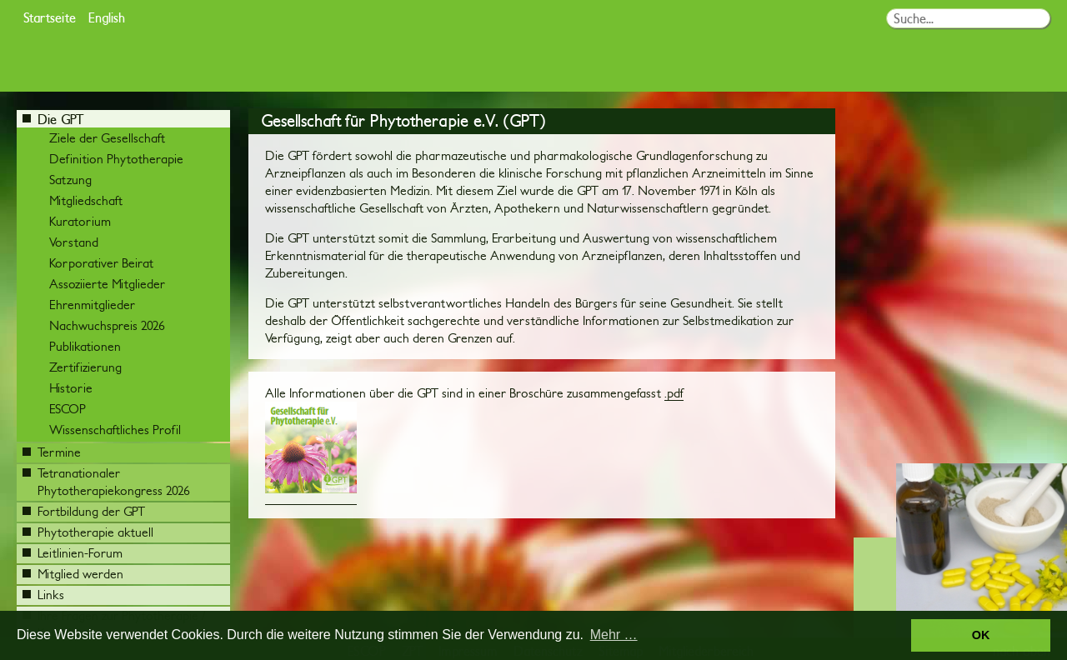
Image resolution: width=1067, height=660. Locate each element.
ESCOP (67, 409)
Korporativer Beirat (101, 263)
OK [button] (981, 635)
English (106, 17)
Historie (71, 388)
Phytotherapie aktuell (88, 532)
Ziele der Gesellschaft (107, 138)
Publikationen (85, 346)
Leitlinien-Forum (73, 553)
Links (43, 595)
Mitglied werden (73, 574)
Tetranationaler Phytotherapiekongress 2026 (106, 482)
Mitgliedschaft (86, 200)
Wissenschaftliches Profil (115, 429)
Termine (52, 452)
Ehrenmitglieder (92, 305)
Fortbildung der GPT (84, 511)
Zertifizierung (85, 367)
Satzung (70, 179)
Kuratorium (80, 221)
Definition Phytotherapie (116, 159)
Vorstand (73, 242)
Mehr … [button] (614, 635)
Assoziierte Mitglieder (107, 284)
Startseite (49, 17)
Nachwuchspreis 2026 (107, 325)
